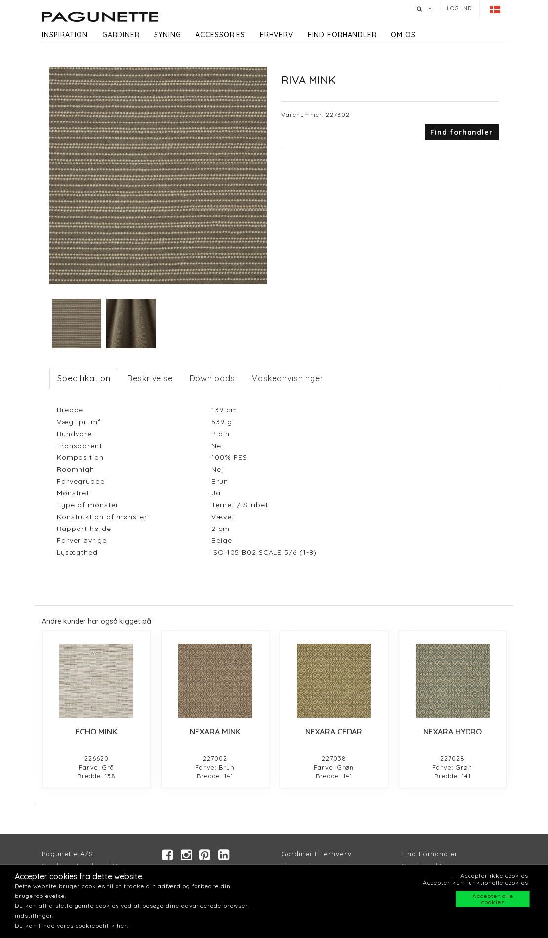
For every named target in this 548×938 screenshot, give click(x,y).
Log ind (459, 8)
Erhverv (276, 34)
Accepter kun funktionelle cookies (475, 882)
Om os (403, 34)
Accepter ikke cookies (494, 875)
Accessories (220, 34)
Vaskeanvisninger (288, 378)
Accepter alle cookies (492, 899)
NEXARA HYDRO (452, 731)
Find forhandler (342, 34)
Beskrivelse (150, 378)
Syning (167, 34)
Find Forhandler (429, 853)
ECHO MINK (96, 731)
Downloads (212, 378)
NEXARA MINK (215, 731)
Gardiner (121, 34)
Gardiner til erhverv (316, 853)
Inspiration (65, 34)
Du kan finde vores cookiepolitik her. (71, 925)
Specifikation (84, 378)
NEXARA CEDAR (333, 731)
